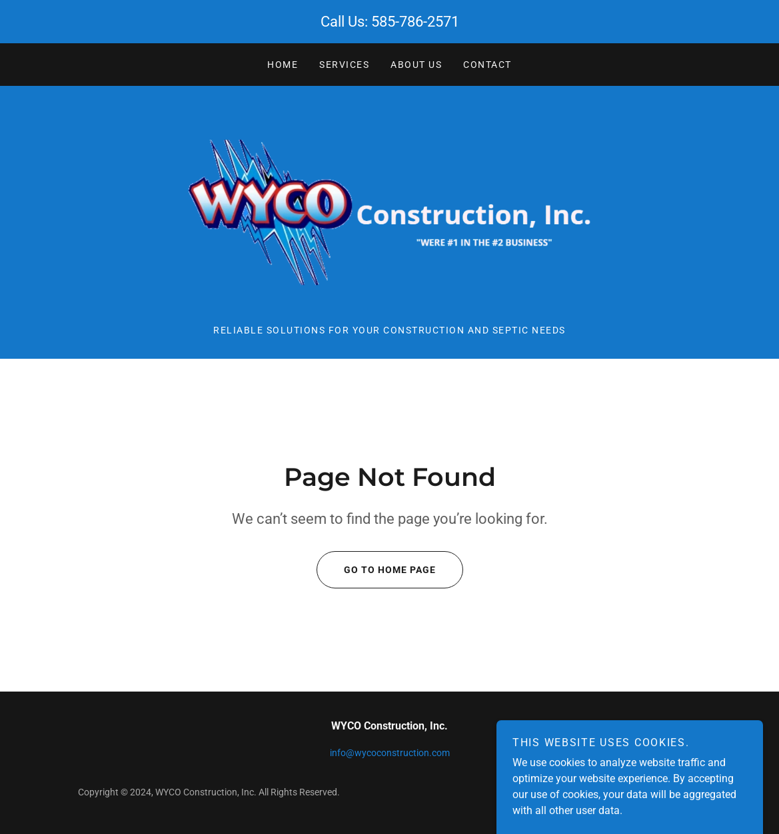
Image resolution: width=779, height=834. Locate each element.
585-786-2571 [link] (415, 21)
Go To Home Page (376, 569)
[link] (389, 212)
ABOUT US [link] (416, 64)
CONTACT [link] (487, 64)
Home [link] (282, 64)
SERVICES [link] (344, 64)
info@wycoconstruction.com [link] (390, 752)
